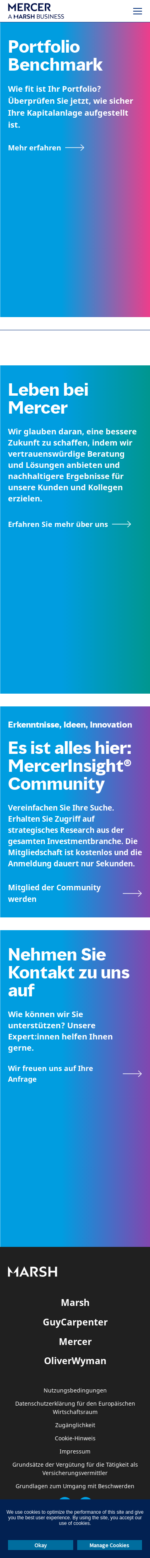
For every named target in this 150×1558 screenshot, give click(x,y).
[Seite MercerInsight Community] (75, 893)
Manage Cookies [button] (109, 1545)
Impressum (75, 1452)
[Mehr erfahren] (46, 147)
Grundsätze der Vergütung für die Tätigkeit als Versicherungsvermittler (75, 1469)
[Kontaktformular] (75, 1074)
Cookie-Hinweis (75, 1438)
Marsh (75, 1302)
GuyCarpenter (75, 1321)
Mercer (75, 1341)
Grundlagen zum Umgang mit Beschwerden (75, 1486)
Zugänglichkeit (75, 1425)
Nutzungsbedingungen (75, 1390)
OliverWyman (75, 1360)
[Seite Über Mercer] (69, 524)
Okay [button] (40, 1545)
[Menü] (137, 11)
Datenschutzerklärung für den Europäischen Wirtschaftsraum (75, 1408)
